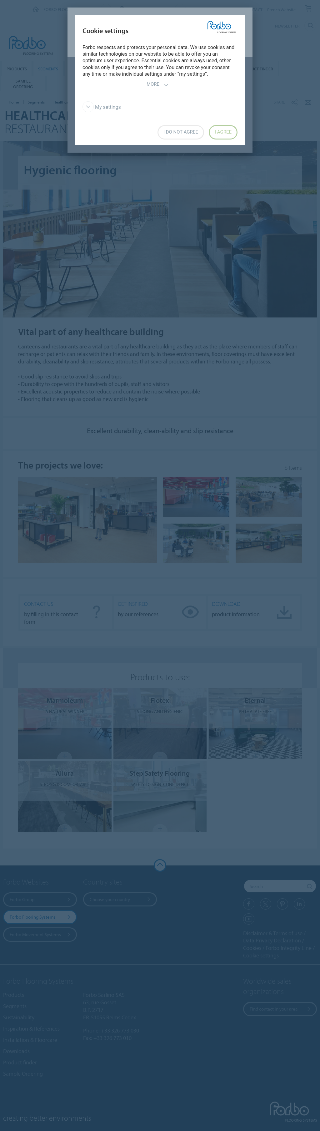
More (158, 85)
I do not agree (180, 132)
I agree (223, 132)
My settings (101, 107)
